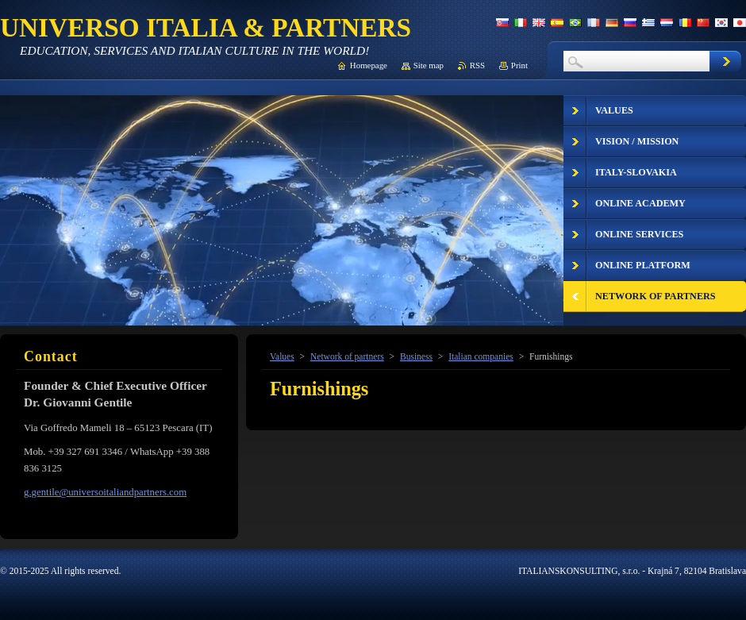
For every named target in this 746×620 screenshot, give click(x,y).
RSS (477, 65)
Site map (428, 65)
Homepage (368, 65)
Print (519, 65)
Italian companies (480, 356)
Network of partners (347, 356)
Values (282, 356)
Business (416, 356)
